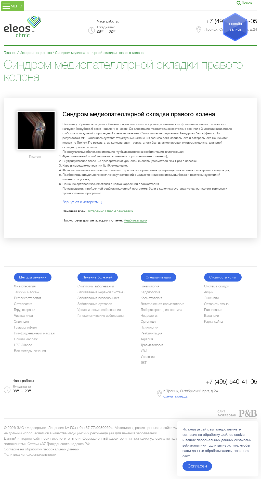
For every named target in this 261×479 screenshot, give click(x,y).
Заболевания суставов (94, 304)
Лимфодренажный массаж (34, 333)
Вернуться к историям (82, 202)
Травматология (152, 345)
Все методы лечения (30, 351)
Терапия (147, 339)
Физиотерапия (25, 286)
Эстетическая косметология (162, 304)
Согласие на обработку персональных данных (41, 449)
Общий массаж (26, 339)
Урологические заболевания (99, 310)
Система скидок (216, 286)
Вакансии (211, 316)
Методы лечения (32, 277)
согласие (189, 435)
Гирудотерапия (25, 310)
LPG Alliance (23, 345)
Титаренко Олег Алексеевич (110, 211)
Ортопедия (149, 321)
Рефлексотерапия (28, 298)
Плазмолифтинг (26, 327)
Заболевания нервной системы (101, 292)
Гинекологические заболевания (101, 316)
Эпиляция (21, 321)
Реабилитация (135, 220)
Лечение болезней (98, 277)
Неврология (150, 316)
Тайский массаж (26, 292)
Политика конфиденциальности (30, 454)
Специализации (158, 277)
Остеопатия (23, 304)
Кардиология (150, 292)
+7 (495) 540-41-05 (231, 381)
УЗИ (144, 351)
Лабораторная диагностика (161, 310)
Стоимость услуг (223, 277)
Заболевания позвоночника (98, 298)
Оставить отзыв (216, 304)
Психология (149, 327)
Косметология (151, 298)
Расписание (213, 310)
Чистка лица (23, 316)
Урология (148, 357)
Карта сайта (213, 321)
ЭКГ (144, 363)
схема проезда (175, 396)
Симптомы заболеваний (95, 286)
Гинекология (150, 286)
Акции (208, 292)
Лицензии (211, 298)
